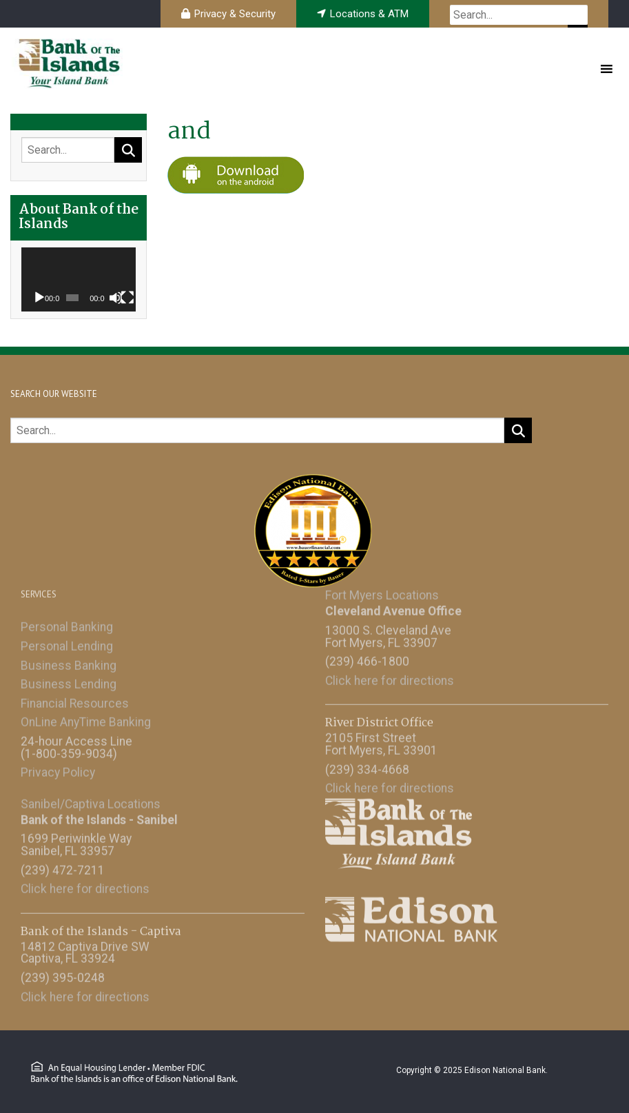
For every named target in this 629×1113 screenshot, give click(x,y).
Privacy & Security (235, 14)
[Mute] (116, 298)
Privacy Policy (58, 769)
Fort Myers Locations (382, 592)
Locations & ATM (369, 14)
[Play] (39, 298)
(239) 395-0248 (63, 974)
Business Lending (68, 681)
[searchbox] (519, 15)
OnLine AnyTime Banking (86, 719)
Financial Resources (75, 700)
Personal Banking (67, 624)
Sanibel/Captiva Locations (91, 801)
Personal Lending (67, 643)
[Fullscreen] (127, 298)
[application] (78, 279)
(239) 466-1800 (367, 658)
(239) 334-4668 (367, 766)
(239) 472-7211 (63, 867)
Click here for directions (389, 677)
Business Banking (68, 662)
